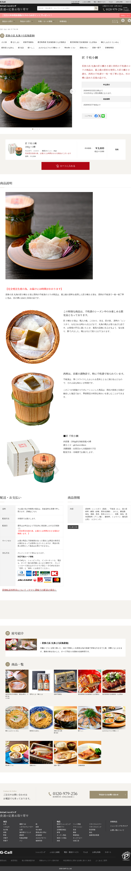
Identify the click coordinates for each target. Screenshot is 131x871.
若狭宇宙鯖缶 (28, 42)
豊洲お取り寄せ (41, 832)
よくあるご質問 (101, 860)
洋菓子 (5, 838)
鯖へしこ (31, 48)
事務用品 (76, 835)
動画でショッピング (64, 824)
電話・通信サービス (99, 2)
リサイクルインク (95, 827)
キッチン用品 (61, 835)
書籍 (74, 832)
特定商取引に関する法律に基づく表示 (77, 860)
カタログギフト (41, 838)
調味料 (21, 835)
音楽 (74, 830)
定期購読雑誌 (61, 830)
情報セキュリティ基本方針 (49, 860)
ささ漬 (4, 42)
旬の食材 (39, 830)
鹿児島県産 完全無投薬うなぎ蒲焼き (52, 42)
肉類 (4, 832)
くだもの (6, 827)
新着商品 (63, 21)
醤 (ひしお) (15, 42)
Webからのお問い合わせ (108, 794)
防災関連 (92, 830)
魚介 (5, 29)
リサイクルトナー (95, 824)
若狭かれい (84, 48)
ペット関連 (77, 824)
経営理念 (14, 860)
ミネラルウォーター (26, 827)
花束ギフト (61, 827)
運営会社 (3, 860)
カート (129, 23)
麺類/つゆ (22, 824)
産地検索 (39, 835)
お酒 (20, 830)
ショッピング (75, 2)
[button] (32, 129)
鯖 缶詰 (21, 48)
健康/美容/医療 (94, 835)
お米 (4, 824)
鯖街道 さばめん (7, 48)
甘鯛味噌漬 (109, 48)
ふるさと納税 (86, 2)
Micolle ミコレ (70, 48)
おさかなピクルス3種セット (50, 48)
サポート (128, 2)
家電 (58, 832)
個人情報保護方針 (28, 860)
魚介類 (5, 830)
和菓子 (5, 841)
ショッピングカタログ (119, 826)
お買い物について (117, 830)
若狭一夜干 (96, 48)
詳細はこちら (31, 511)
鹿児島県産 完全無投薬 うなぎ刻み (83, 42)
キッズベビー (77, 838)
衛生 (90, 832)
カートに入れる (67, 166)
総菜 (37, 827)
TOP (1, 29)
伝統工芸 (76, 841)
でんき (111, 2)
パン (20, 841)
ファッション (77, 827)
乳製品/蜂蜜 (23, 838)
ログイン (123, 23)
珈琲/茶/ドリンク (25, 832)
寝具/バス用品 (61, 838)
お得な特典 (119, 2)
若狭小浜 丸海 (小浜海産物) (20, 35)
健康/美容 (39, 841)
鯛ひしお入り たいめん (110, 42)
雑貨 (58, 841)
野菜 (4, 835)
